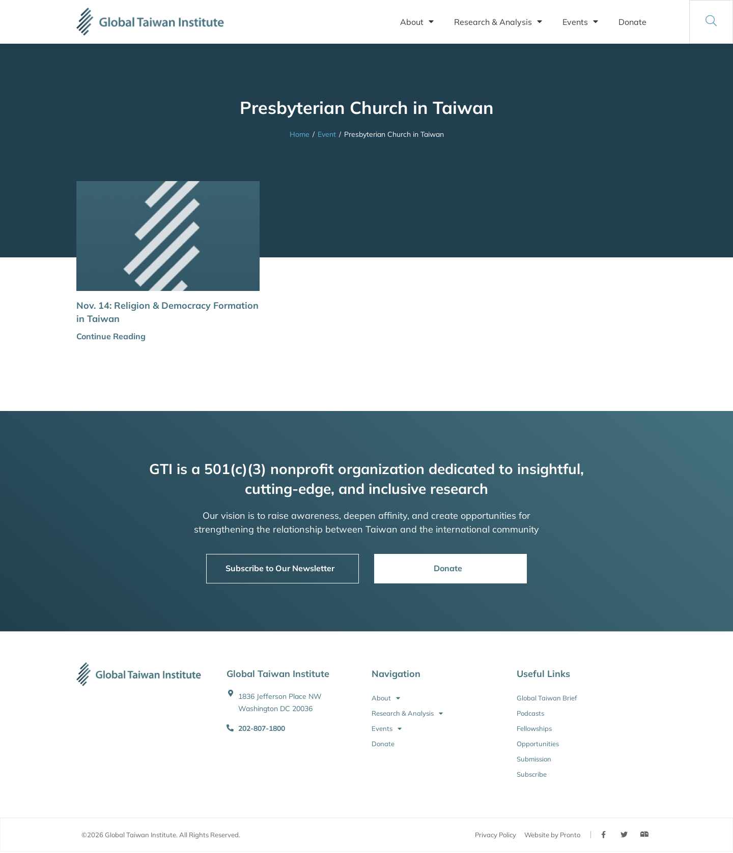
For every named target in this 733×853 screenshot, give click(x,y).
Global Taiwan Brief (547, 698)
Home (299, 134)
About (417, 22)
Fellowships (534, 728)
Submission (534, 759)
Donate (632, 22)
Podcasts (530, 713)
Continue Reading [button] (111, 336)
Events (580, 22)
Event (327, 134)
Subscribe (532, 774)
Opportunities (538, 744)
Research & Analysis (498, 22)
